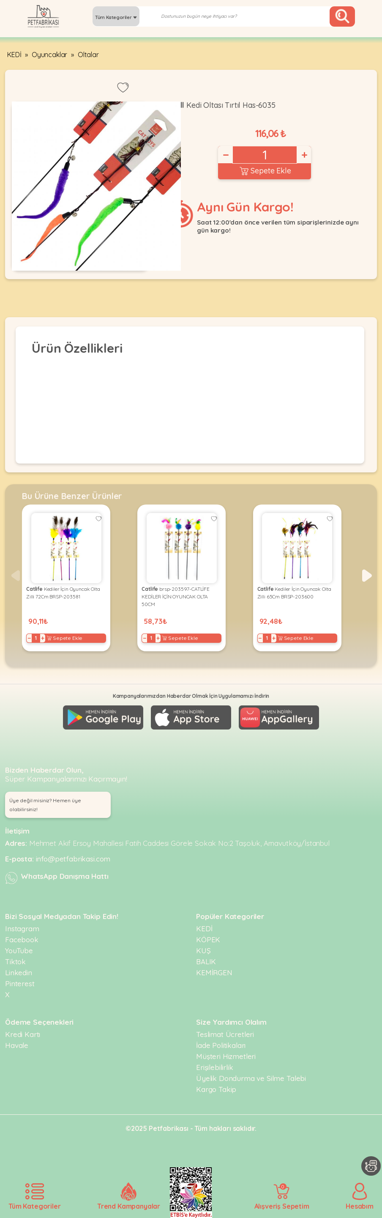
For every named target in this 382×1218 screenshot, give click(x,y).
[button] (367, 575)
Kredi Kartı (22, 1034)
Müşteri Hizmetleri (226, 1056)
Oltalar (88, 54)
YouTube (19, 950)
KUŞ (203, 950)
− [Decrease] (225, 154)
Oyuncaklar (49, 54)
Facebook (21, 939)
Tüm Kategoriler (116, 17)
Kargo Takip (216, 1089)
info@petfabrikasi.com (73, 858)
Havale (16, 1045)
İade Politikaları (221, 1045)
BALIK (206, 961)
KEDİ (14, 54)
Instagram (22, 928)
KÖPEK (208, 939)
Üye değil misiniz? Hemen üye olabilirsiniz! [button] (45, 804)
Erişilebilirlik (214, 1067)
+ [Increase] (303, 154)
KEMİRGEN (214, 972)
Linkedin (18, 972)
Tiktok (15, 961)
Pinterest (20, 983)
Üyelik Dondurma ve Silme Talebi (251, 1078)
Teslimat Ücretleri (225, 1034)
